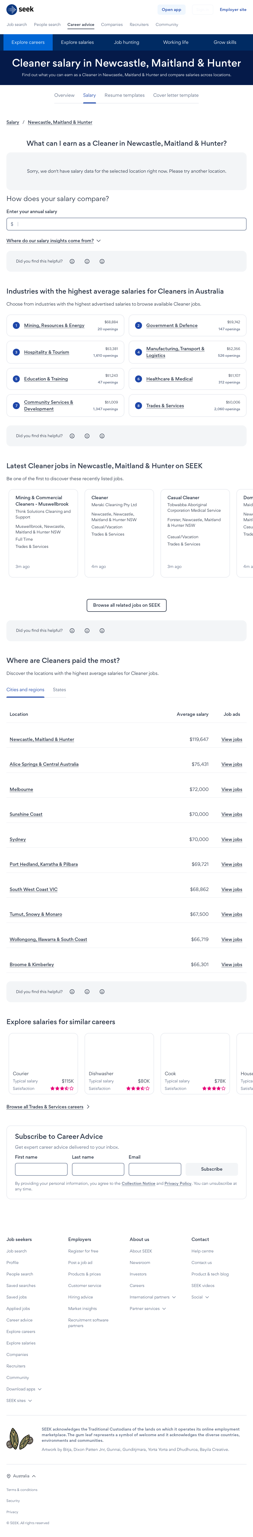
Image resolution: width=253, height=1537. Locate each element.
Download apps (20, 1389)
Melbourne (21, 789)
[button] (21, 1476)
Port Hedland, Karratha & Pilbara (44, 864)
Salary (12, 122)
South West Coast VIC (33, 889)
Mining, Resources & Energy (54, 325)
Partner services (145, 1308)
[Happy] (102, 261)
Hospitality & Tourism (46, 352)
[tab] (66, 95)
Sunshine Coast (26, 814)
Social (197, 1297)
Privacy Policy (177, 1183)
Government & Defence (172, 325)
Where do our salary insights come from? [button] (53, 240)
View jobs (231, 739)
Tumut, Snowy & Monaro (36, 914)
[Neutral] (87, 261)
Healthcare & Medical (169, 379)
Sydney (18, 839)
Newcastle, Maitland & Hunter (60, 122)
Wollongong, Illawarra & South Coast (48, 939)
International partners (150, 1297)
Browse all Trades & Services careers (48, 1106)
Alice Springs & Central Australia (44, 764)
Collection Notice (138, 1183)
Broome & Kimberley (32, 964)
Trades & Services (165, 405)
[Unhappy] (72, 261)
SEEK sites (16, 1400)
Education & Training (46, 379)
